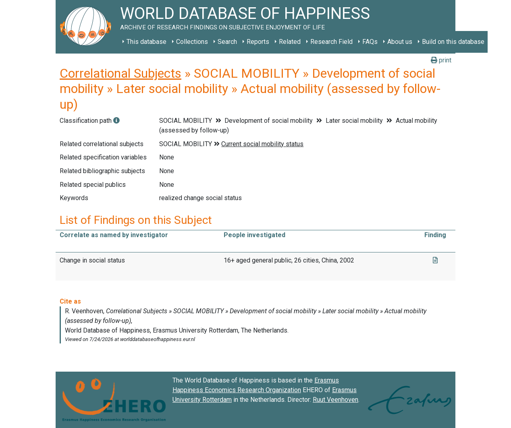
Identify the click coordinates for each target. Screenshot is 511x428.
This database (146, 41)
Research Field (331, 41)
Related (290, 41)
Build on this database (453, 41)
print (441, 60)
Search (227, 41)
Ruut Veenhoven (335, 399)
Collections (192, 41)
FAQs (370, 41)
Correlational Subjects (120, 73)
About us (399, 41)
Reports (258, 41)
